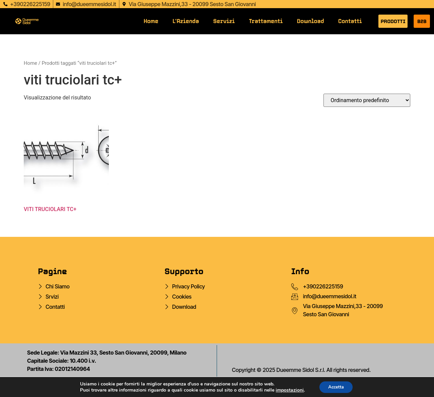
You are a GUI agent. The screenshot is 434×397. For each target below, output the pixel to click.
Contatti (350, 21)
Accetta (336, 386)
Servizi (224, 21)
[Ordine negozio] (366, 100)
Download (310, 21)
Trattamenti (266, 21)
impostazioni (288, 389)
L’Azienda (186, 21)
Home (151, 21)
